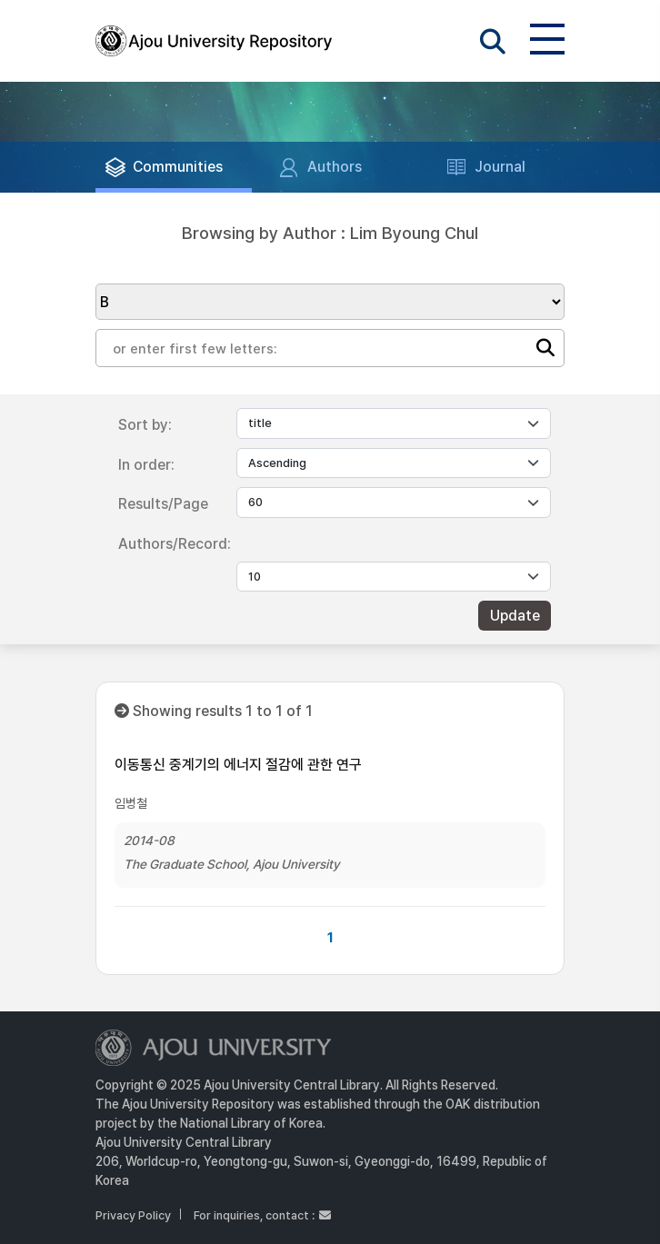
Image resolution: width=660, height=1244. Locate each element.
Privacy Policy (133, 1215)
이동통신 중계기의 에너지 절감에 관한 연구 (238, 764)
